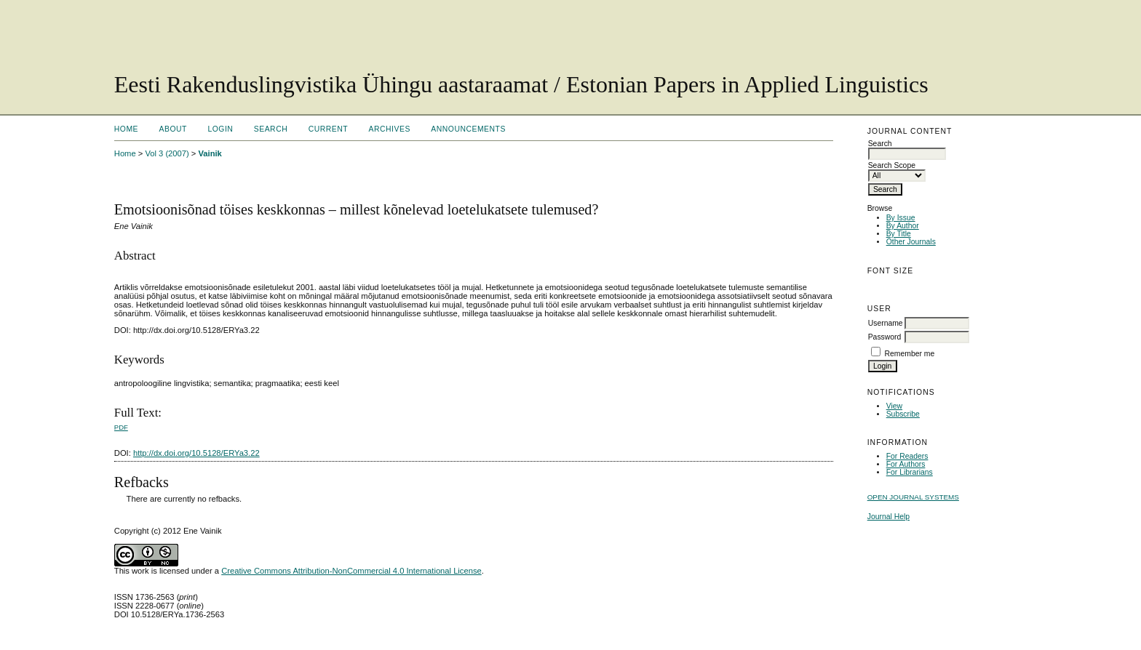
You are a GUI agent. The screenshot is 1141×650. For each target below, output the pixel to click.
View (894, 406)
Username (885, 323)
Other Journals (911, 242)
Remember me (910, 354)
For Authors (906, 464)
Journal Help (888, 517)
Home (126, 129)
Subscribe (903, 414)
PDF (121, 427)
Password (885, 337)
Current (328, 129)
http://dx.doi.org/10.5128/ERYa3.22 (196, 453)
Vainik (209, 153)
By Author (902, 226)
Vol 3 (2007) (166, 153)
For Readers (907, 456)
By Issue (900, 218)
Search (270, 129)
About (173, 129)
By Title (898, 234)
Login (220, 129)
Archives (389, 129)
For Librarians (909, 472)
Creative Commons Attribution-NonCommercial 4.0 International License (351, 570)
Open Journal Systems (913, 497)
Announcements (468, 129)
